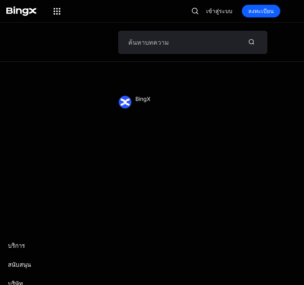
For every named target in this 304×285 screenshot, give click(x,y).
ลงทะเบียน (261, 11)
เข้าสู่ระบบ (219, 11)
